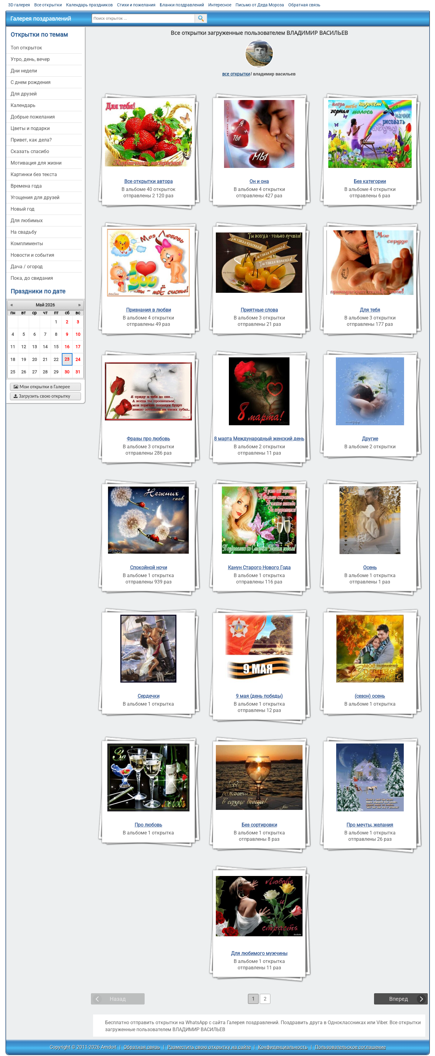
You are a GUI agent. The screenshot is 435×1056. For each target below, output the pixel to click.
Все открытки (48, 4)
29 (56, 371)
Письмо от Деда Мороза (260, 4)
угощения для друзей (35, 197)
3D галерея (19, 4)
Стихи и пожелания (136, 4)
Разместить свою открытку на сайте (209, 1047)
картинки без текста (34, 174)
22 (56, 359)
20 (34, 359)
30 (67, 371)
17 (77, 346)
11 (12, 346)
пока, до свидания (32, 278)
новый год (23, 209)
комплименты (27, 243)
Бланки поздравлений (182, 4)
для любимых (27, 220)
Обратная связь (304, 4)
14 (45, 346)
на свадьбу (24, 232)
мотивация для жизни (36, 163)
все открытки (236, 74)
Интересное (219, 4)
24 (77, 359)
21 (45, 359)
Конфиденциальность (283, 1047)
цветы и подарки (30, 128)
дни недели (24, 71)
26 (23, 371)
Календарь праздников (89, 4)
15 (56, 346)
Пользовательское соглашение (350, 1047)
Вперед (398, 999)
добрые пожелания (33, 117)
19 (23, 359)
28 (45, 371)
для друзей (24, 94)
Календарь (23, 105)
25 (12, 371)
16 (67, 346)
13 (34, 346)
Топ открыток (26, 48)
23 (67, 359)
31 (77, 371)
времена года (26, 186)
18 (12, 359)
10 (77, 334)
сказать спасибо (30, 151)
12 (23, 346)
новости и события (32, 255)
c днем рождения (31, 82)
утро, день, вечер (30, 59)
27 (34, 371)
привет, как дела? (31, 140)
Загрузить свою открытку (42, 396)
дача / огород (27, 266)
